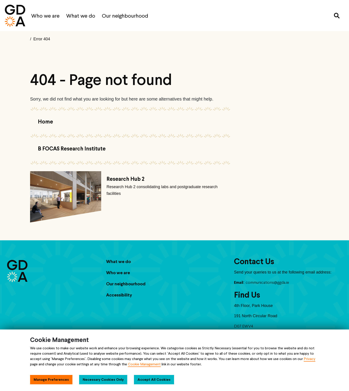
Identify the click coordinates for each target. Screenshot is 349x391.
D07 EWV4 (243, 326)
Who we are (45, 15)
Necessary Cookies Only (103, 379)
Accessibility (119, 295)
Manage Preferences (51, 379)
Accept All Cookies (154, 379)
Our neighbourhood (125, 15)
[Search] (337, 15)
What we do (80, 15)
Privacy (309, 358)
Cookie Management (144, 364)
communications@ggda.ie (267, 282)
